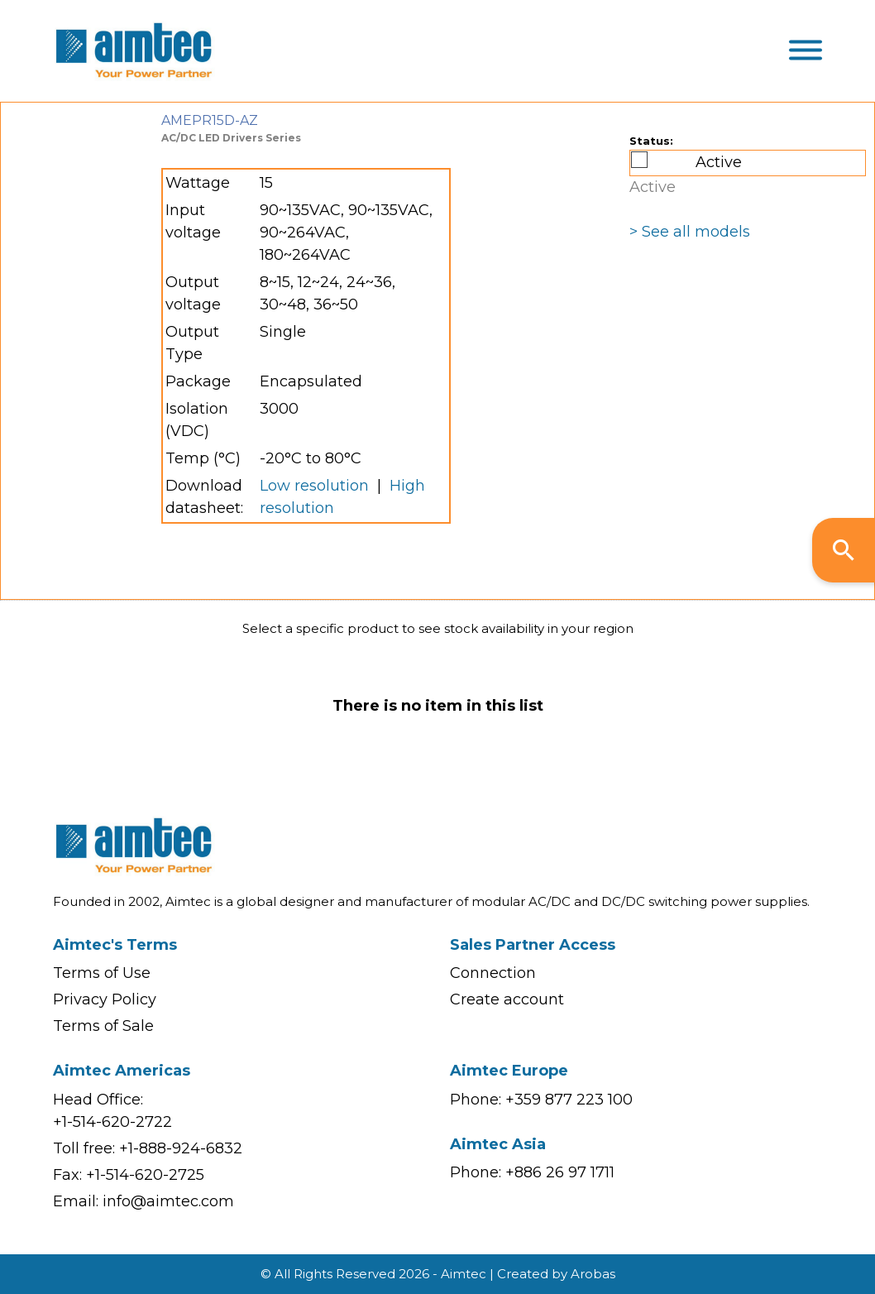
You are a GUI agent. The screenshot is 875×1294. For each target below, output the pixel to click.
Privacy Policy (104, 999)
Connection (493, 973)
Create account (507, 999)
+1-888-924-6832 (180, 1148)
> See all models (689, 232)
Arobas (593, 1274)
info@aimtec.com (168, 1201)
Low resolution (314, 486)
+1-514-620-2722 (112, 1122)
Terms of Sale (103, 1026)
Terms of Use (102, 973)
